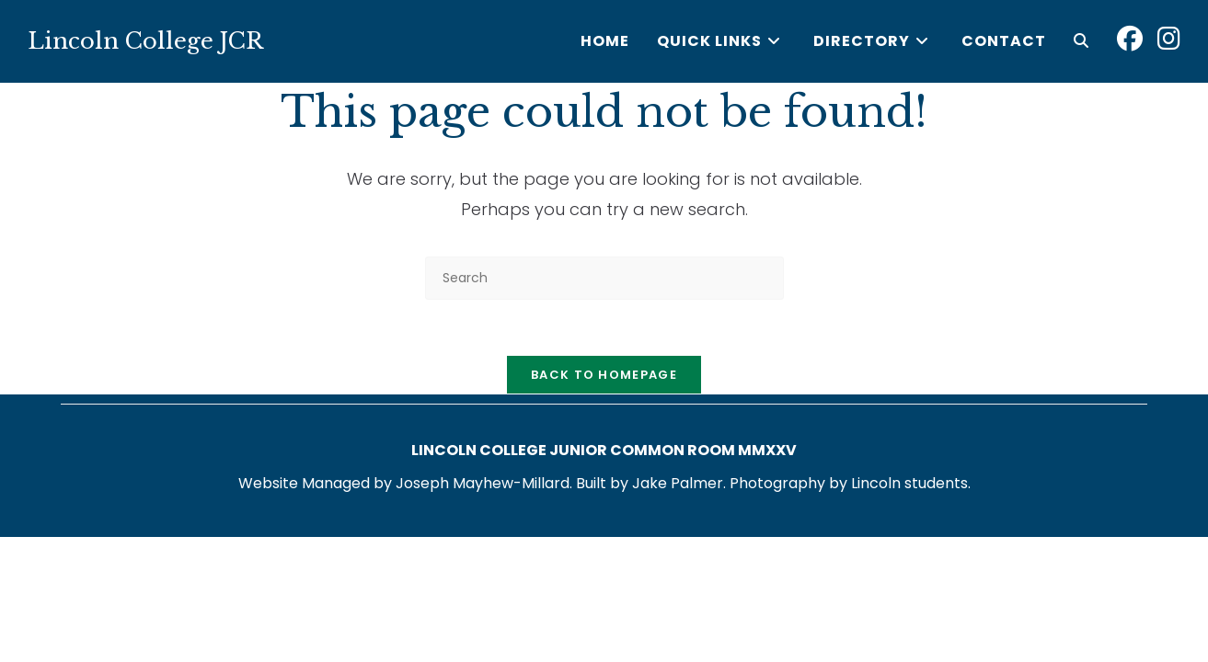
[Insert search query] (604, 278)
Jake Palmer (677, 483)
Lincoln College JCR (145, 41)
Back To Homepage (604, 374)
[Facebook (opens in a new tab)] (1130, 39)
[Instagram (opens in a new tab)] (1169, 39)
